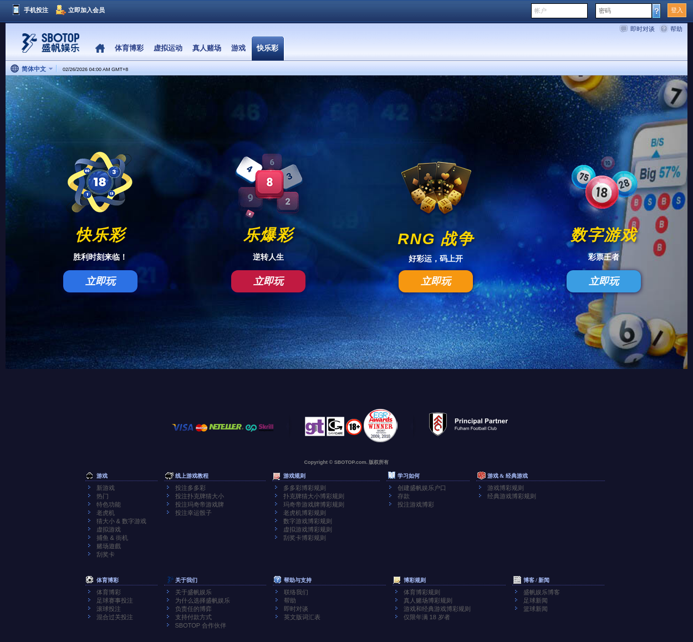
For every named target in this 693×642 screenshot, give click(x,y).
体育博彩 (108, 592)
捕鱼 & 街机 (112, 537)
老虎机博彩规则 (304, 512)
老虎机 (105, 512)
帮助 (676, 29)
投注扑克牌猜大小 (199, 496)
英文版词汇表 (302, 617)
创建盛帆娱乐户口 (422, 487)
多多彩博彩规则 (304, 487)
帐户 (540, 10)
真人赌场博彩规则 (428, 600)
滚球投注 (108, 608)
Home (100, 48)
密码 (605, 10)
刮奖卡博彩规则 (304, 537)
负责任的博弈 (193, 608)
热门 (102, 496)
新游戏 (105, 487)
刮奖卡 (105, 554)
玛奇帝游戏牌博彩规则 (313, 504)
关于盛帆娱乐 (193, 592)
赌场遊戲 (108, 546)
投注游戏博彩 (416, 504)
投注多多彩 (190, 487)
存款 (404, 496)
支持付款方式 (193, 617)
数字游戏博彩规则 (307, 521)
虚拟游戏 (108, 529)
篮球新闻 (535, 608)
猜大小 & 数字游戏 (121, 521)
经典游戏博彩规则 (511, 496)
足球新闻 (535, 600)
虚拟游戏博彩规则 (307, 529)
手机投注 (36, 10)
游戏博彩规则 (505, 487)
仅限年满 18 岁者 (427, 617)
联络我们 (296, 592)
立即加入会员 (86, 10)
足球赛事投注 (114, 600)
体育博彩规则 (422, 592)
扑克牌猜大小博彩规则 (313, 496)
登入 (677, 10)
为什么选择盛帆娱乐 (202, 600)
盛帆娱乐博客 (541, 592)
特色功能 (108, 504)
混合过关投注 (114, 617)
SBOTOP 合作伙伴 (201, 625)
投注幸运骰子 (193, 512)
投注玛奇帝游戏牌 (199, 504)
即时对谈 (642, 29)
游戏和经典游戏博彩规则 (437, 608)
